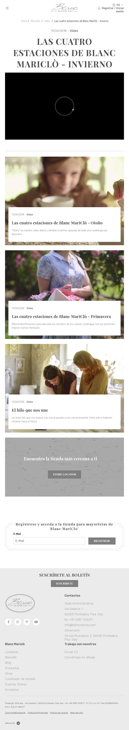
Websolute (12, 723)
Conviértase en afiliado (79, 657)
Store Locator (64, 474)
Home (24, 21)
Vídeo (47, 21)
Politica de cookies (59, 712)
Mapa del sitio (76, 712)
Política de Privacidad (38, 712)
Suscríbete (64, 583)
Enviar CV (71, 652)
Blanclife (35, 21)
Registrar (102, 540)
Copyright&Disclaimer (15, 712)
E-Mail (17, 534)
